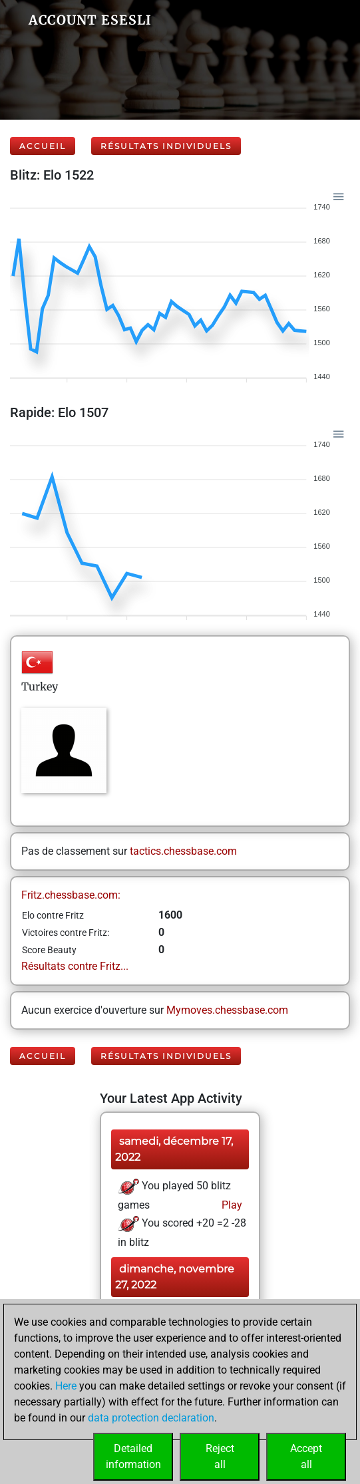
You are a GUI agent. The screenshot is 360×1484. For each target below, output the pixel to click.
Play (230, 1205)
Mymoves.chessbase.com (227, 1010)
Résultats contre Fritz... (74, 966)
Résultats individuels (166, 146)
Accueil (42, 146)
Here (66, 1386)
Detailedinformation (133, 1456)
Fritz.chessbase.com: (70, 895)
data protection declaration (151, 1417)
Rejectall (220, 1456)
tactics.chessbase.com (183, 851)
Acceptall (306, 1456)
